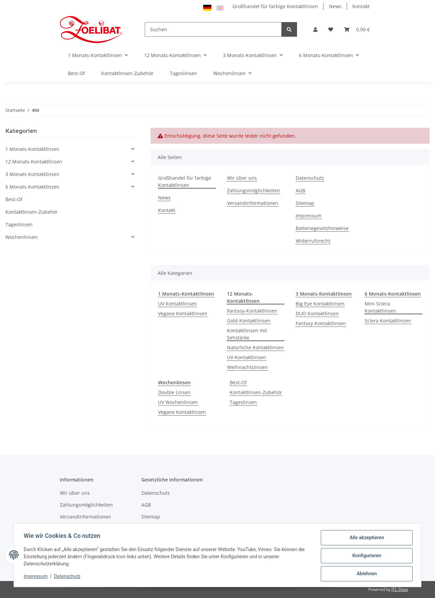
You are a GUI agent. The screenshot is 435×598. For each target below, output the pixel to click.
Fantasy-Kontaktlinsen (252, 310)
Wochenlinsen (21, 237)
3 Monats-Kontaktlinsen (32, 174)
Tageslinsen (243, 402)
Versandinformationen (252, 203)
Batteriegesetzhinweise (322, 228)
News (335, 6)
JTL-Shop (400, 589)
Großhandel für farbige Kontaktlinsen (275, 6)
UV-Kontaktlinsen (246, 357)
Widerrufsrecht (313, 241)
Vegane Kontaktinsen (182, 412)
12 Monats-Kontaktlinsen (33, 161)
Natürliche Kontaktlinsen (255, 347)
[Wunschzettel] (330, 29)
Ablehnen (365, 574)
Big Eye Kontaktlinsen (320, 303)
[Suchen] (213, 29)
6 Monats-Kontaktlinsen (32, 186)
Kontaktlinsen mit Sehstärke (247, 334)
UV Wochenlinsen (178, 402)
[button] (315, 29)
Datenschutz (310, 178)
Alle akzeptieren (365, 538)
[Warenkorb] (356, 29)
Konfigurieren (365, 556)
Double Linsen (174, 392)
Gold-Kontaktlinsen (249, 320)
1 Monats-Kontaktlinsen (32, 149)
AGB (300, 190)
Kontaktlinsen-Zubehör (256, 392)
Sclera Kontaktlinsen (388, 320)
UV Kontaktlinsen (177, 303)
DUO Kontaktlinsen (317, 313)
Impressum (308, 215)
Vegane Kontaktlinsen (182, 313)
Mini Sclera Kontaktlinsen (380, 307)
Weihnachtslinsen (247, 367)
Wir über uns (242, 178)
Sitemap (305, 203)
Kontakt (361, 6)
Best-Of (238, 382)
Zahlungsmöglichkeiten (253, 190)
